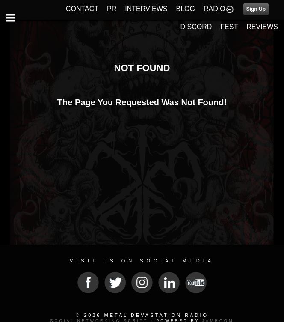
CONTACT (82, 8)
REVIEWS (262, 26)
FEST (229, 26)
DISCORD (196, 26)
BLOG (185, 8)
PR (111, 8)
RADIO (214, 8)
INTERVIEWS (146, 8)
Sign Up (256, 9)
